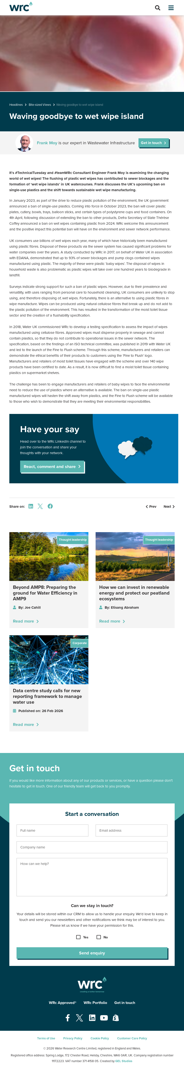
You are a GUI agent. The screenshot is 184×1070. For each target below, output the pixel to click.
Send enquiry (92, 953)
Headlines (16, 105)
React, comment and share (50, 466)
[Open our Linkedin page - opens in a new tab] (92, 1018)
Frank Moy (47, 142)
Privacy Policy (72, 1038)
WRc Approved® (62, 1002)
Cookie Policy (100, 1038)
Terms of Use (46, 1038)
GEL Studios (123, 1061)
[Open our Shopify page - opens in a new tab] (116, 1018)
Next (169, 506)
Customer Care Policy (132, 1038)
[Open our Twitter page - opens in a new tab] (80, 1018)
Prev (151, 506)
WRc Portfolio (95, 1002)
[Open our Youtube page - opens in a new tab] (104, 1018)
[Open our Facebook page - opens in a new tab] (67, 1018)
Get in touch (151, 142)
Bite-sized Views (40, 105)
